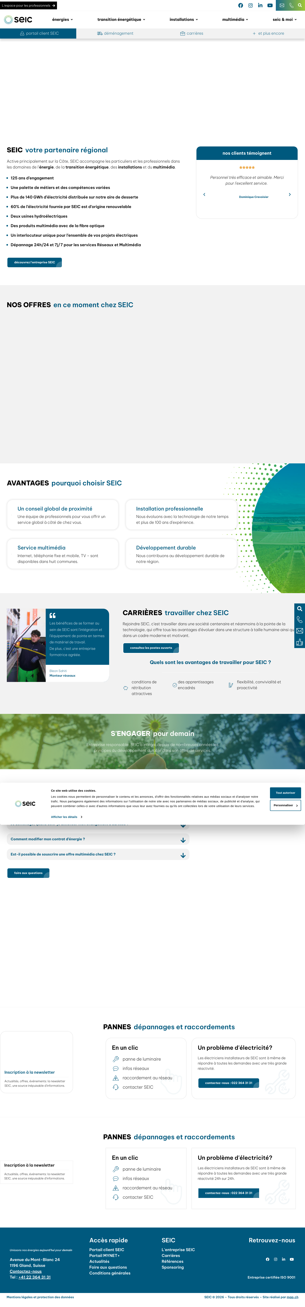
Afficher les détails (64, 1299)
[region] (152, 84)
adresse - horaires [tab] (272, 812)
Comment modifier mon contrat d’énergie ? (52, 842)
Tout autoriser (272, 1270)
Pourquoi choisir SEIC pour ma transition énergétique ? (64, 811)
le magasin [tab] (219, 812)
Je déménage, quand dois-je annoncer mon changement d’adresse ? (77, 827)
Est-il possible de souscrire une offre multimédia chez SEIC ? (70, 858)
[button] (299, 608)
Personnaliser (273, 1283)
